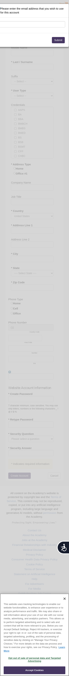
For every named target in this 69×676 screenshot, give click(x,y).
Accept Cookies (34, 670)
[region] (34, 635)
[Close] (65, 599)
